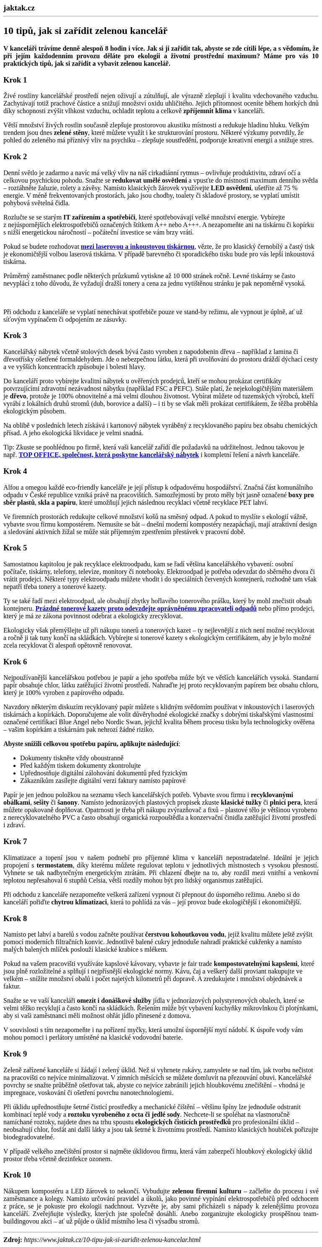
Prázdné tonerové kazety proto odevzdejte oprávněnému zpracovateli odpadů (146, 608)
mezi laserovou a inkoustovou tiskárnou (138, 246)
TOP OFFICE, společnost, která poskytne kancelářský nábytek (108, 454)
